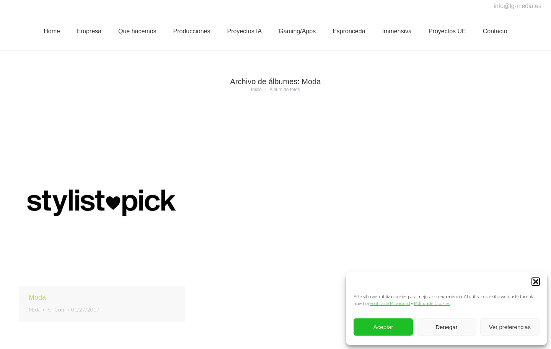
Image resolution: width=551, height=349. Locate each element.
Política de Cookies (432, 303)
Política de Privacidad (390, 303)
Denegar (446, 327)
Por (55, 310)
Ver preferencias (510, 327)
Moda (37, 297)
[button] (536, 281)
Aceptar (383, 327)
